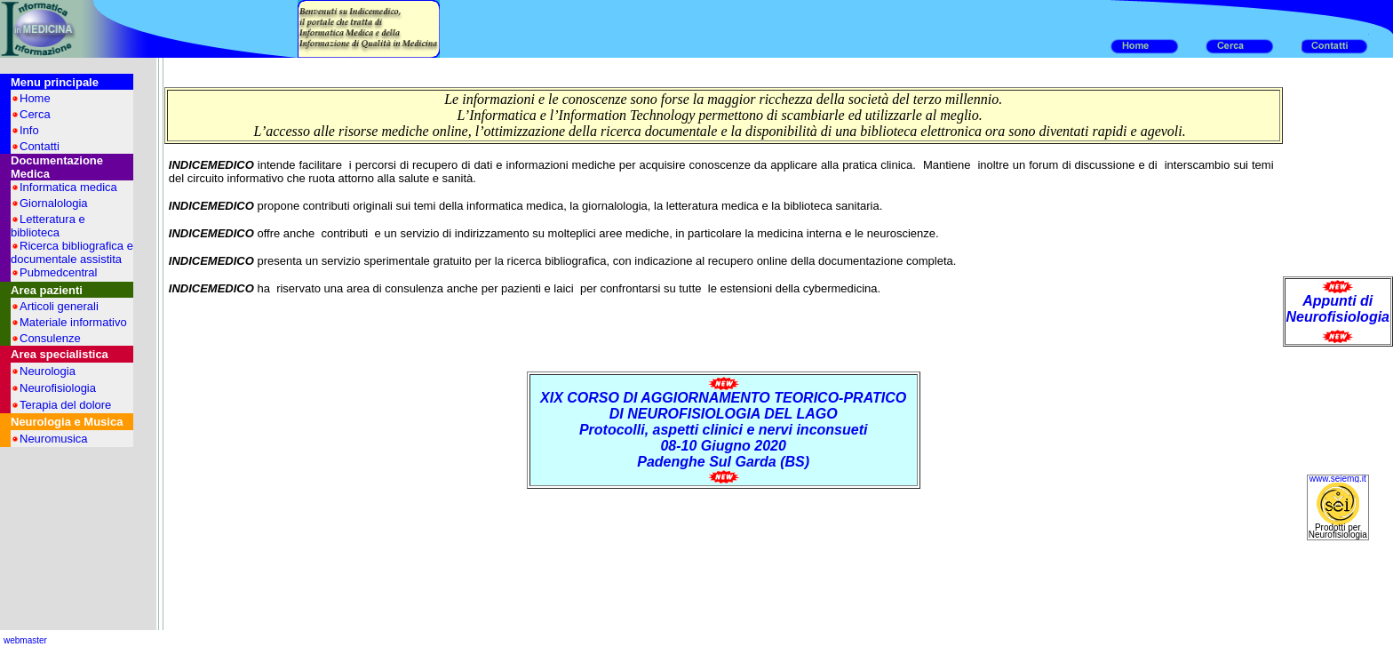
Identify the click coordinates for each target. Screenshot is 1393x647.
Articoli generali (59, 306)
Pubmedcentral (58, 272)
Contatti (40, 146)
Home (35, 98)
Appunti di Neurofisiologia (1337, 308)
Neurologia (48, 371)
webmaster (25, 640)
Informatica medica (68, 187)
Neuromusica (54, 438)
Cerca (35, 114)
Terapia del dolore (65, 404)
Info (29, 130)
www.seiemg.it (1337, 478)
